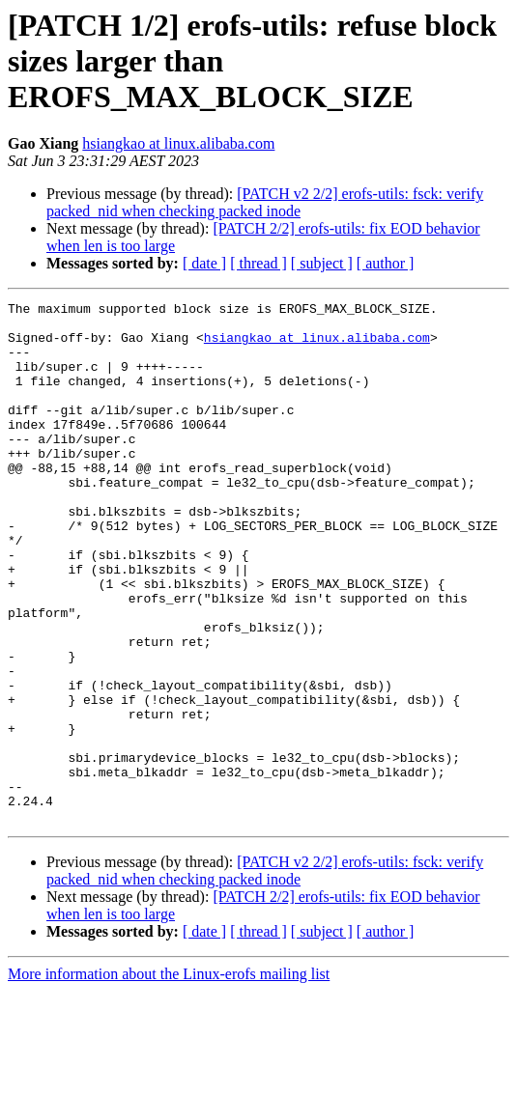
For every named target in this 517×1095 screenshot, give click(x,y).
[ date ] (204, 263)
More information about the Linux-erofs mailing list (169, 1078)
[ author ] (386, 263)
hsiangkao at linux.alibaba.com (178, 143)
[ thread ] (258, 263)
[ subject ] (322, 263)
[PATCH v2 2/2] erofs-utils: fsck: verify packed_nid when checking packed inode (264, 202)
